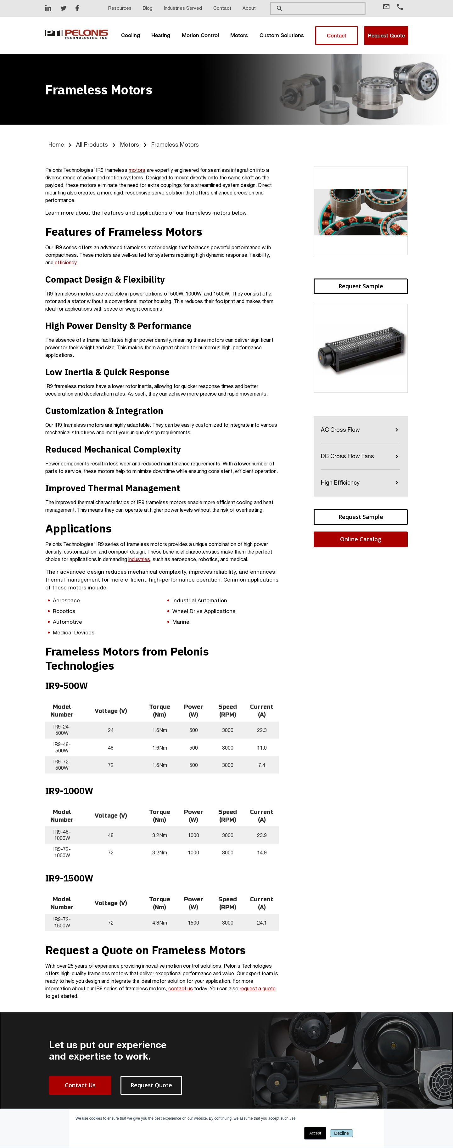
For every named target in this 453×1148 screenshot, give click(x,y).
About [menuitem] (249, 8)
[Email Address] (389, 6)
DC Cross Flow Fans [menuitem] (347, 456)
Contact (336, 35)
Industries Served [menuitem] (183, 8)
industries (139, 559)
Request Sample (360, 286)
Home (56, 144)
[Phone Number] (402, 7)
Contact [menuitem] (222, 8)
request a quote (258, 988)
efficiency (65, 262)
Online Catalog (360, 539)
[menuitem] (131, 35)
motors (137, 170)
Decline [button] (341, 1133)
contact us (180, 988)
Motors (129, 144)
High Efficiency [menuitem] (340, 482)
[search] (318, 8)
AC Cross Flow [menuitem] (340, 429)
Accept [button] (315, 1133)
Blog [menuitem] (148, 8)
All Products (92, 144)
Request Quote (386, 35)
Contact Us (80, 1085)
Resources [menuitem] (119, 8)
